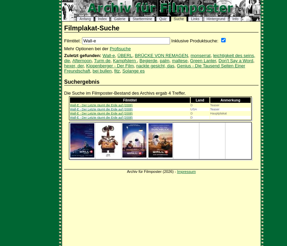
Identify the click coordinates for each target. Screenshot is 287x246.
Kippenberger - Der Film (110, 65)
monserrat (201, 55)
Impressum (186, 171)
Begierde (148, 60)
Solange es (133, 70)
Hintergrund (216, 19)
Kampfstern (125, 60)
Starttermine (142, 19)
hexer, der (74, 65)
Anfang (85, 19)
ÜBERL (125, 55)
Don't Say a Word (235, 60)
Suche (179, 19)
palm (164, 60)
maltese (180, 60)
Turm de (102, 60)
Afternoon (82, 60)
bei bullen (102, 70)
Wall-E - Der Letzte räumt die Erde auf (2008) (101, 105)
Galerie (119, 19)
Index (102, 19)
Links (195, 19)
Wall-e (109, 55)
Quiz (162, 19)
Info (235, 19)
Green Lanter (203, 60)
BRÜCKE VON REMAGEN (161, 55)
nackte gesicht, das (155, 65)
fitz (117, 70)
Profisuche (120, 48)
